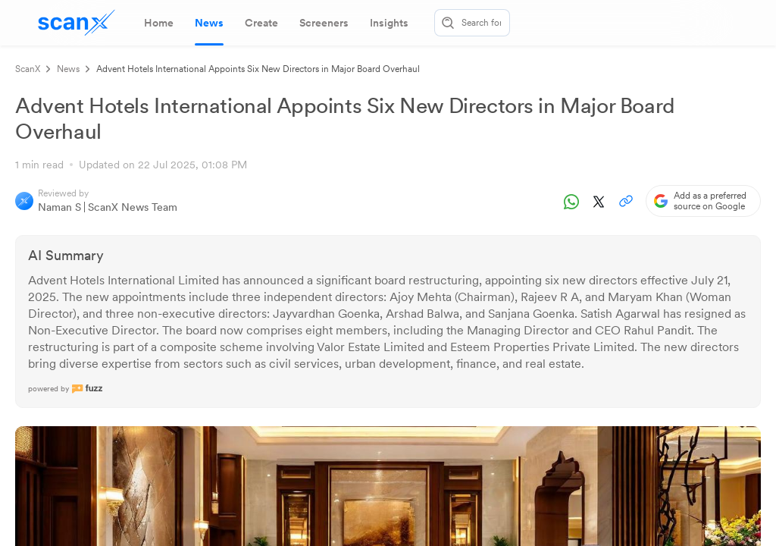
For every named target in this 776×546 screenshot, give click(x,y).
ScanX (27, 69)
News (68, 69)
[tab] (159, 23)
